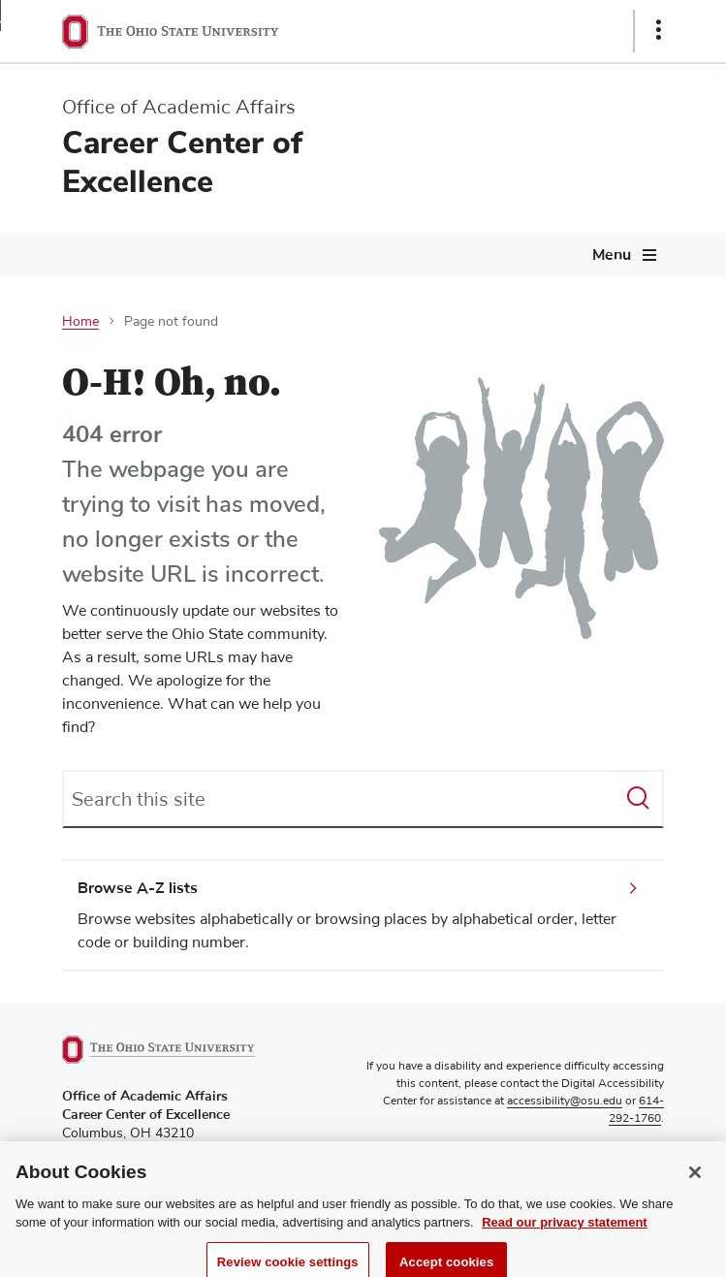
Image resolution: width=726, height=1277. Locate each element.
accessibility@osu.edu (564, 1101)
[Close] (695, 1185)
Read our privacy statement (564, 1236)
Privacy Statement (617, 1152)
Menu (611, 255)
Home (80, 322)
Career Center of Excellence (182, 162)
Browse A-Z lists (138, 888)
